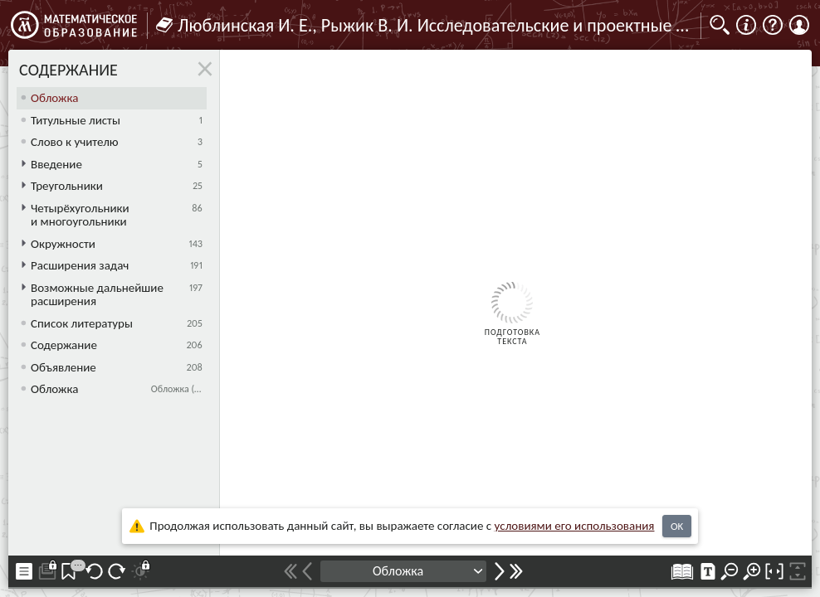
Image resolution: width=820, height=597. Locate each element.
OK (677, 526)
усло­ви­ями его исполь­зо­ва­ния (575, 525)
